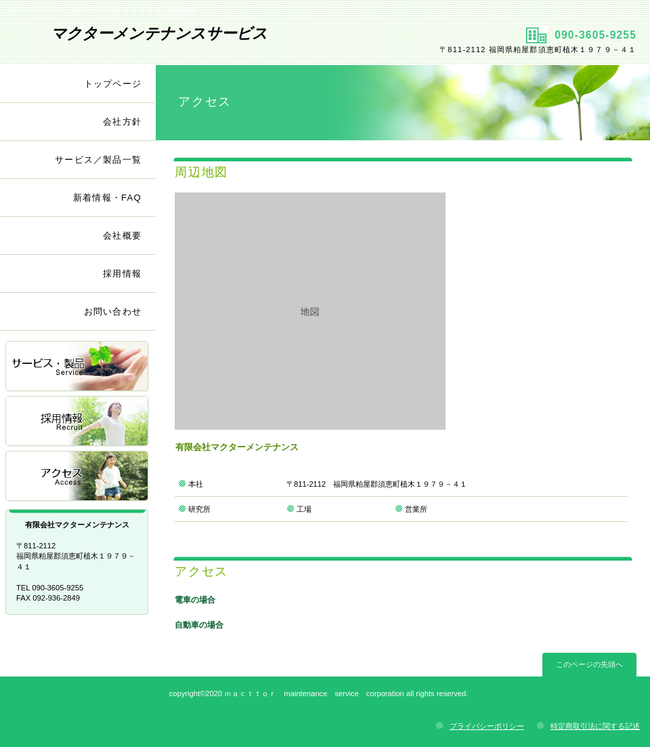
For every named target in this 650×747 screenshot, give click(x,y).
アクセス (77, 477)
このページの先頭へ (589, 664)
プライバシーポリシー (487, 726)
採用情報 (77, 422)
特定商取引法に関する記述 (595, 726)
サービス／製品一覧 (77, 367)
